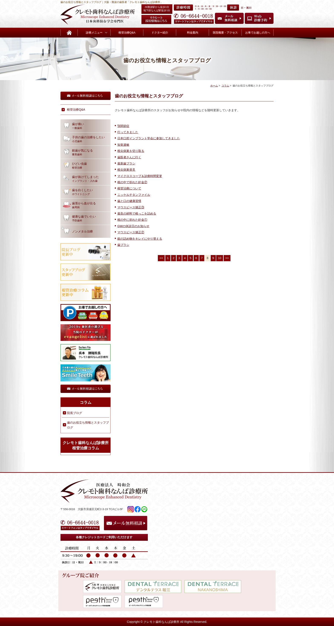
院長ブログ (74, 413)
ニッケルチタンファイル (133, 194)
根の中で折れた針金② (132, 182)
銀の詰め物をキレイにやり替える (139, 238)
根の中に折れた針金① (132, 219)
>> (227, 258)
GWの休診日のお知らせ (133, 226)
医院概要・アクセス (225, 32)
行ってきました (127, 132)
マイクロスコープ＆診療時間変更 (139, 176)
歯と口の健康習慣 (129, 201)
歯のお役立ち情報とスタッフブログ (88, 425)
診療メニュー (94, 32)
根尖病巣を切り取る (130, 151)
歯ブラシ (123, 245)
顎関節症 (123, 126)
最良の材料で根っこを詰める (136, 213)
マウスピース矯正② (130, 232)
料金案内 (192, 32)
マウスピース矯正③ (130, 207)
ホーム (214, 85)
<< (161, 258)
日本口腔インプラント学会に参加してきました (148, 138)
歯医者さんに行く (129, 157)
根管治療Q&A (126, 32)
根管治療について (129, 188)
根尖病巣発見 (126, 169)
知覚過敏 (123, 144)
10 (219, 258)
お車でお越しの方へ (257, 32)
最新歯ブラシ (126, 163)
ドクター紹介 (159, 32)
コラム (225, 85)
